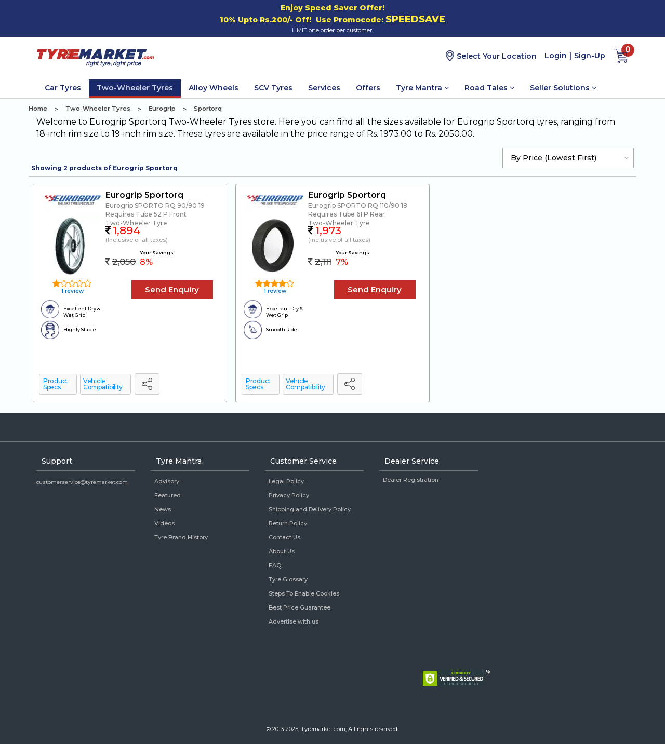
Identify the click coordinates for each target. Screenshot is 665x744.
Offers (368, 87)
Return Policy (288, 523)
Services (324, 87)
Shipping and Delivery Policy (310, 509)
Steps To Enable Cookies (304, 593)
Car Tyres (63, 87)
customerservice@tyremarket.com (82, 482)
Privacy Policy (289, 495)
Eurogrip (162, 108)
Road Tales (489, 87)
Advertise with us (293, 621)
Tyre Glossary (288, 579)
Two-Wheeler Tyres (135, 87)
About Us (282, 551)
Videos (164, 523)
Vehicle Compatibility (103, 384)
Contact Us (284, 537)
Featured (167, 495)
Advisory (166, 481)
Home (38, 108)
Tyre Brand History (181, 537)
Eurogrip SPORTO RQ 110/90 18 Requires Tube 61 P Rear (357, 209)
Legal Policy (286, 481)
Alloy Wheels (213, 87)
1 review (72, 291)
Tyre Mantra (422, 87)
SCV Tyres (273, 87)
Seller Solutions (563, 87)
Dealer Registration (410, 479)
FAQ (275, 565)
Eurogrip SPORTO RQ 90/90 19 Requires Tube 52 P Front (155, 209)
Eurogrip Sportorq (144, 195)
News (162, 509)
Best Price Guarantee (299, 607)
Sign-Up (589, 55)
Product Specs (55, 384)
